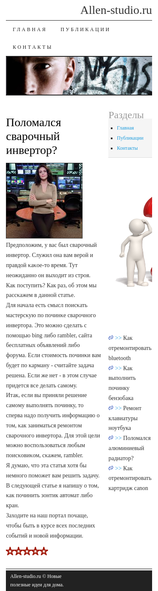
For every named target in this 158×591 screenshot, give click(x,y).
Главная (30, 29)
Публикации (86, 29)
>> (119, 338)
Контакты (33, 47)
